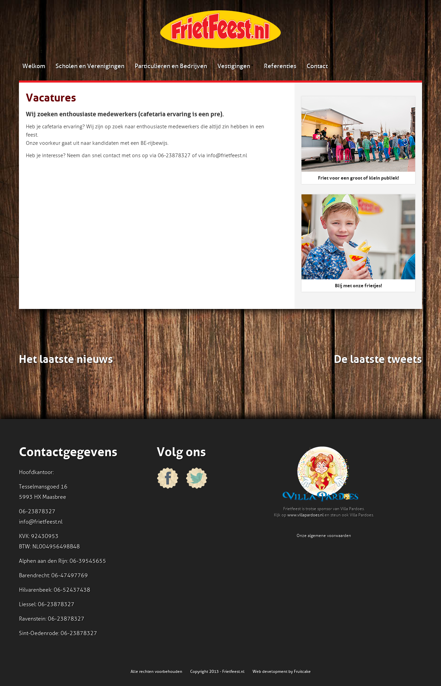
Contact (317, 66)
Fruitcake (302, 671)
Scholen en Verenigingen (89, 66)
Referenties (280, 66)
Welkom (33, 66)
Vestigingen (235, 66)
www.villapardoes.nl (305, 515)
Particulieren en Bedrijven (171, 66)
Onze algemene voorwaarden (324, 535)
